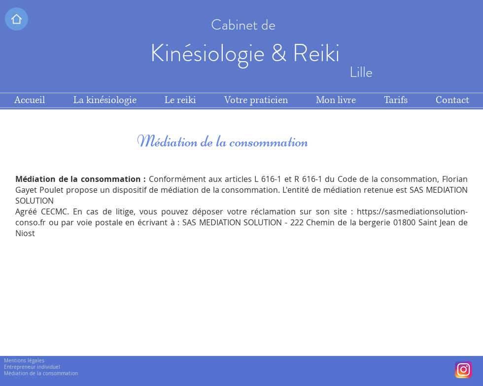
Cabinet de (245, 24)
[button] (16, 19)
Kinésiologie (210, 52)
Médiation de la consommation (41, 373)
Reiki (318, 52)
